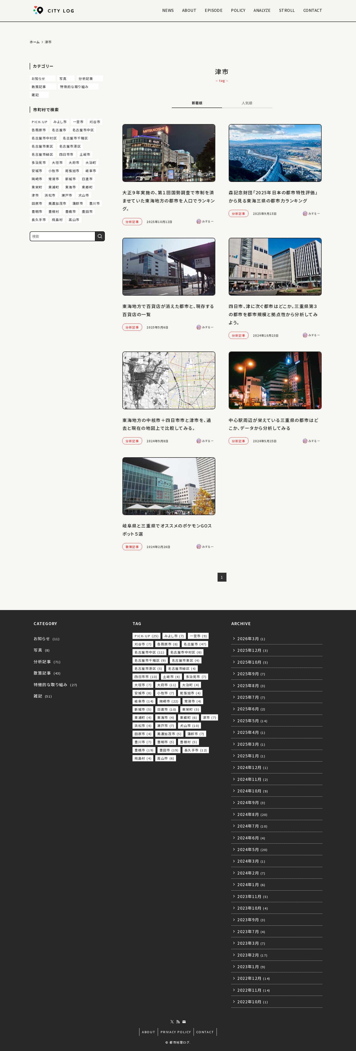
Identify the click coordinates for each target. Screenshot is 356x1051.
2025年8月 (251, 685)
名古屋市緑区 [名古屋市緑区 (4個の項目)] (42, 154)
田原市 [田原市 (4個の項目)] (37, 203)
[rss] (178, 1022)
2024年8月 (252, 814)
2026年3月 (251, 638)
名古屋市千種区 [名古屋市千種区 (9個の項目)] (75, 138)
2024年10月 (252, 791)
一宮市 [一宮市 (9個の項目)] (78, 121)
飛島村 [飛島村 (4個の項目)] (57, 219)
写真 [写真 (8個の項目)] (66, 78)
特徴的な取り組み (55, 684)
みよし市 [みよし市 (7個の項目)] (60, 121)
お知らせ (47, 638)
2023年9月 (251, 919)
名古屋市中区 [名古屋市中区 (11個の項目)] (83, 130)
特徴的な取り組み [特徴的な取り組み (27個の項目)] (78, 86)
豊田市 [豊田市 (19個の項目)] (87, 211)
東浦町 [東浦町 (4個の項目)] (53, 187)
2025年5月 (252, 720)
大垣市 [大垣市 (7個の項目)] (57, 162)
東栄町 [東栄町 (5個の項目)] (37, 187)
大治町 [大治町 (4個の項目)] (91, 162)
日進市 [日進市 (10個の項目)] (87, 178)
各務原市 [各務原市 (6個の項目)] (39, 130)
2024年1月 (251, 884)
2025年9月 (251, 674)
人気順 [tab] (247, 102)
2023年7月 (251, 931)
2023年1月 (251, 966)
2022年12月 (253, 978)
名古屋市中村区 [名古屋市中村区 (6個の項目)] (44, 138)
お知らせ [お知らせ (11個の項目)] (43, 78)
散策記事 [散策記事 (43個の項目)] (43, 86)
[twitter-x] (172, 1022)
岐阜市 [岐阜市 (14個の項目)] (91, 170)
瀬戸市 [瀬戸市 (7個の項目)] (67, 195)
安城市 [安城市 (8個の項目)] (37, 170)
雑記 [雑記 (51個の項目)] (39, 94)
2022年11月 (253, 990)
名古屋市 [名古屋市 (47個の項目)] (59, 130)
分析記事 (47, 661)
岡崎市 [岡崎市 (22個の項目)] (37, 178)
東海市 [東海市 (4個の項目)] (70, 187)
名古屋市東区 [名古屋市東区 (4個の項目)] (42, 146)
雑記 (43, 696)
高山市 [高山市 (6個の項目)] (74, 219)
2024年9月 (251, 802)
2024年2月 (251, 873)
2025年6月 (251, 709)
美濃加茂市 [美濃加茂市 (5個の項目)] (57, 203)
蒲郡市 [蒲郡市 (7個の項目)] (77, 203)
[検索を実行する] (100, 236)
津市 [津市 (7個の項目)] (35, 195)
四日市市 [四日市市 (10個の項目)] (66, 154)
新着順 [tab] (197, 102)
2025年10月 (252, 662)
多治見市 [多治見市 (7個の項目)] (39, 162)
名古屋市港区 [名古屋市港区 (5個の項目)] (70, 146)
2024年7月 (252, 826)
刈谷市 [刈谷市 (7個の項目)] (94, 121)
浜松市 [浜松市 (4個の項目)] (50, 195)
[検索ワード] (67, 236)
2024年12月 (252, 767)
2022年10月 (252, 1002)
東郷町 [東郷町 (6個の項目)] (87, 187)
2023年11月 (252, 896)
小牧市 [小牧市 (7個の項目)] (53, 170)
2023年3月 (251, 943)
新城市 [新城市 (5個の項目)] (70, 178)
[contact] (184, 1022)
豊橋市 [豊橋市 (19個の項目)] (70, 211)
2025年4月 (251, 732)
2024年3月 (251, 861)
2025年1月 (251, 756)
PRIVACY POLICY (175, 1031)
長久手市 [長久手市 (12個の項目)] (39, 219)
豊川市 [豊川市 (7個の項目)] (94, 203)
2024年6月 (251, 838)
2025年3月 (251, 744)
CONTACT (205, 1031)
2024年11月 (252, 779)
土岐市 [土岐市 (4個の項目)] (85, 154)
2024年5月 (252, 849)
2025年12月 (252, 650)
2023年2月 (252, 955)
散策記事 (47, 673)
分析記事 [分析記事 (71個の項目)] (90, 78)
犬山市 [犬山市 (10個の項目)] (83, 195)
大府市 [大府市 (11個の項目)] (74, 162)
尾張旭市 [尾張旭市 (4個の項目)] (72, 170)
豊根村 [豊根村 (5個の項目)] (53, 211)
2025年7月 (251, 697)
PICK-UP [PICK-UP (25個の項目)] (39, 121)
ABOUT (148, 1031)
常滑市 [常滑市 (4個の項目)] (53, 178)
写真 (42, 650)
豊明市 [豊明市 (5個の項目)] (37, 211)
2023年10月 (252, 908)
